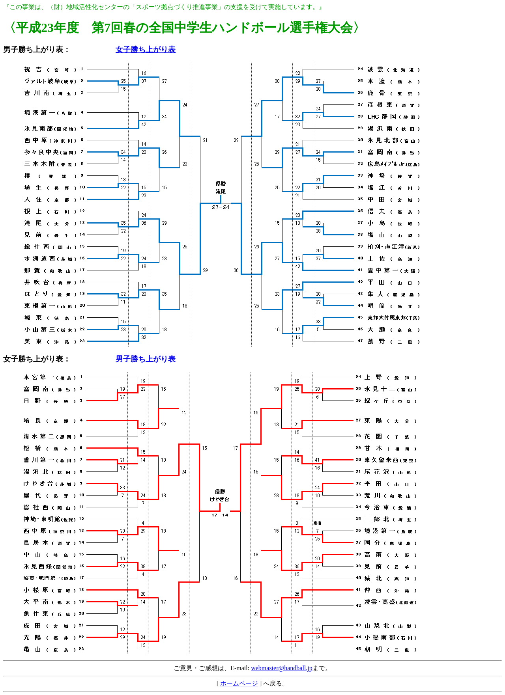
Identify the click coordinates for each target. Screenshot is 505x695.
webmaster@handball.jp (281, 668)
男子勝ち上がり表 (33, 49)
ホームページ (239, 683)
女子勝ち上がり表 (146, 49)
